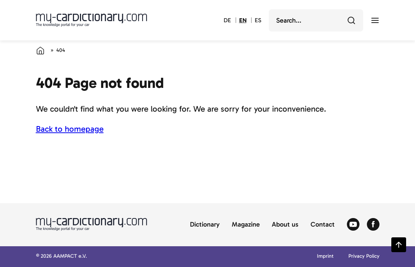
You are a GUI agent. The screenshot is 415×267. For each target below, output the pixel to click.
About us (285, 224)
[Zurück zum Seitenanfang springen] (398, 244)
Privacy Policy (363, 256)
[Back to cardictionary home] (91, 20)
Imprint (325, 256)
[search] (310, 20)
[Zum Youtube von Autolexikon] (353, 224)
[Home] (40, 50)
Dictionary (205, 224)
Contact (323, 224)
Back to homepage (70, 129)
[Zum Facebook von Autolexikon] (373, 224)
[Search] (351, 20)
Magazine (246, 224)
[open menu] (375, 20)
